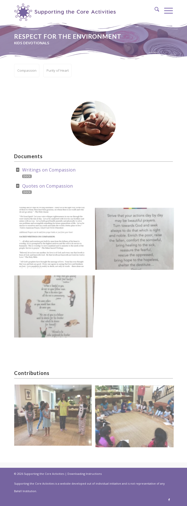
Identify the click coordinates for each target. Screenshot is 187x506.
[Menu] (166, 10)
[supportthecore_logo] (66, 10)
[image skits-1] (55, 417)
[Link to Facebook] (169, 499)
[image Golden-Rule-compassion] (55, 305)
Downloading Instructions (84, 474)
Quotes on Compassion (47, 186)
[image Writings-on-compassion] (55, 239)
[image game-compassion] (136, 417)
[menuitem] (154, 10)
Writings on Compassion (49, 170)
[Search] (154, 10)
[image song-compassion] (136, 239)
